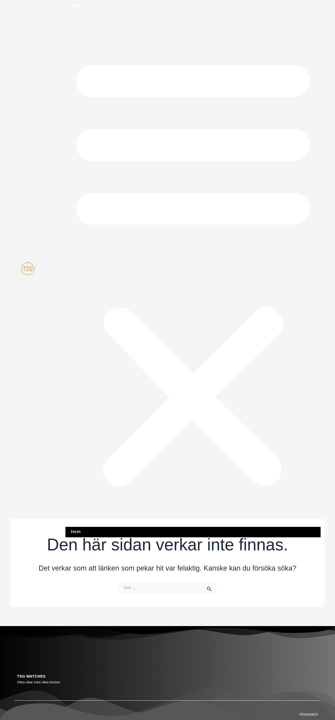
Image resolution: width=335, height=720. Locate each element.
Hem (76, 6)
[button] (193, 269)
